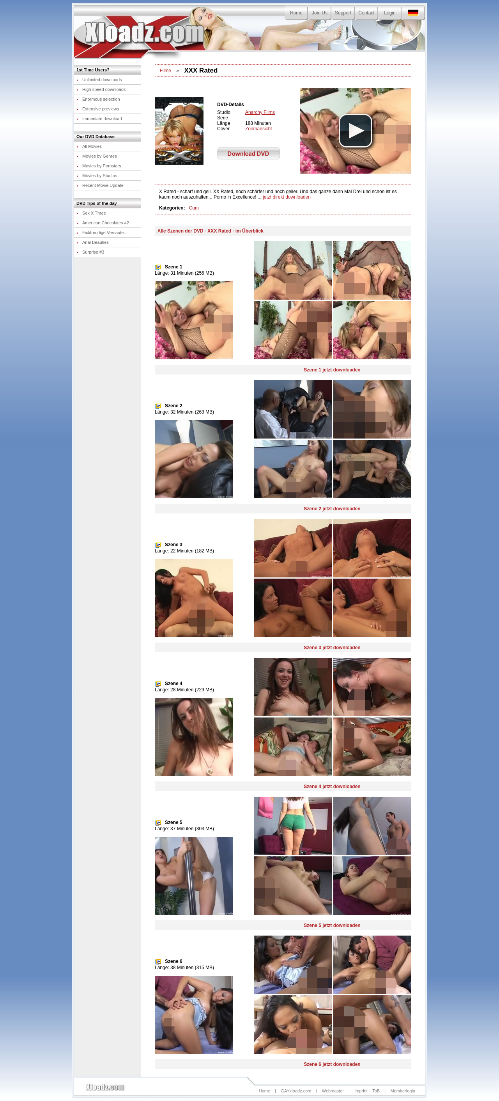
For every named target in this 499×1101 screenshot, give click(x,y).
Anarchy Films (260, 112)
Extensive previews (97, 109)
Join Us (319, 13)
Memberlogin (402, 1091)
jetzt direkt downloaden (287, 197)
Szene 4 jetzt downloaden (332, 786)
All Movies (89, 146)
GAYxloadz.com (296, 1091)
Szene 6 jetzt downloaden (332, 1064)
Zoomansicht (258, 128)
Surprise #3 (90, 252)
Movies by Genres (96, 156)
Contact (366, 13)
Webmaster (333, 1091)
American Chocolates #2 (102, 222)
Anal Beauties (92, 242)
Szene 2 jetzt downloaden (332, 508)
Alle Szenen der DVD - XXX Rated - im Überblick (210, 231)
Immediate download (99, 118)
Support (343, 13)
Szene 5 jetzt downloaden (332, 925)
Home (296, 13)
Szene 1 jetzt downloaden (332, 370)
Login (389, 13)
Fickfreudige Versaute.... (102, 232)
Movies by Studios (96, 175)
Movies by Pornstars (98, 165)
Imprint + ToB (367, 1091)
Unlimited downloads (99, 79)
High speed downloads (101, 89)
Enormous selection (98, 99)
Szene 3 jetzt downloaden (332, 647)
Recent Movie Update (100, 185)
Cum (194, 208)
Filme (165, 70)
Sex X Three (91, 213)
